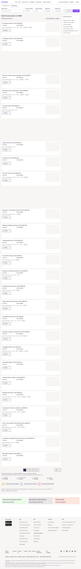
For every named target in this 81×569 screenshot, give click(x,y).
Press (37, 556)
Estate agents (37, 535)
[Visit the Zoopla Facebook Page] (61, 552)
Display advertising (30, 556)
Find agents (32, 2)
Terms (29, 551)
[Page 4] (34, 470)
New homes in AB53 (67, 24)
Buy (16, 2)
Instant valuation (63, 2)
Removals (50, 524)
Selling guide (36, 530)
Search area (4, 8)
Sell (34, 519)
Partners (50, 519)
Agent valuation (47, 2)
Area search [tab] (14, 5)
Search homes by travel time (36, 502)
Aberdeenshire (15, 490)
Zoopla (2, 490)
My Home (72, 2)
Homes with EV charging (53, 527)
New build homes (23, 522)
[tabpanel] (40, 10)
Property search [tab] (5, 5)
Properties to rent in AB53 (30, 483)
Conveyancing (51, 522)
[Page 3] (31, 470)
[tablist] (9, 5)
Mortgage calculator (52, 530)
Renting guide (65, 530)
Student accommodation (67, 524)
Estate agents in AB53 (67, 26)
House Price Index (67, 32)
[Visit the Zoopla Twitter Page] (64, 552)
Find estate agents (23, 538)
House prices (25, 2)
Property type (38, 8)
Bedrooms (47, 8)
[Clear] (23, 10)
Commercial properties (24, 524)
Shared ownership (23, 541)
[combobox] (13, 10)
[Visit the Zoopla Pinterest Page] (75, 552)
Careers (15, 551)
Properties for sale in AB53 (12, 483)
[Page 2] (28, 470)
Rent (19, 2)
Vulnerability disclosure (45, 556)
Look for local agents (61, 502)
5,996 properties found (6, 18)
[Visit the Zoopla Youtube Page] (72, 552)
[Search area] (13, 11)
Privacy (34, 551)
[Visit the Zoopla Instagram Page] (69, 552)
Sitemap (7, 556)
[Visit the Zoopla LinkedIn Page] (66, 552)
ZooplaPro (36, 541)
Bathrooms (57, 8)
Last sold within (29, 8)
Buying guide (22, 544)
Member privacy (21, 556)
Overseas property (23, 527)
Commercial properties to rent (68, 522)
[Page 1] (24, 470)
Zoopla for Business (38, 533)
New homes (39, 2)
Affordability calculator (24, 533)
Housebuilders (37, 538)
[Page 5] (37, 470)
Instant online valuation (68, 28)
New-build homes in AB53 (48, 483)
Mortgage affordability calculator (70, 30)
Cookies (25, 551)
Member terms (13, 556)
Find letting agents (66, 527)
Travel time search (23, 530)
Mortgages (21, 535)
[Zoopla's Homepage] (4, 2)
